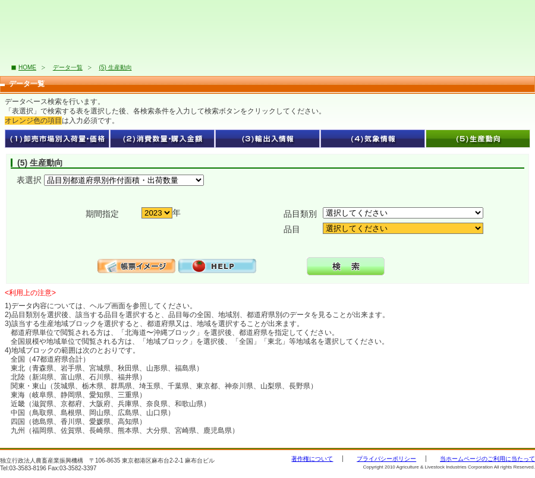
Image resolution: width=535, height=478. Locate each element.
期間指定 (102, 214)
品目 (292, 229)
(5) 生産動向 (115, 67)
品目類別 (300, 214)
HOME (27, 67)
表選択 (29, 180)
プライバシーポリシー (386, 458)
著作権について (312, 458)
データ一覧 (68, 67)
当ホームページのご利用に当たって (487, 458)
